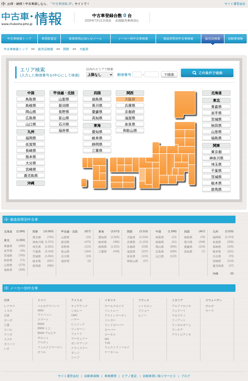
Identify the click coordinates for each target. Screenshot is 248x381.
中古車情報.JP (62, 4)
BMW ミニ (44, 328)
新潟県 (172, 149)
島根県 (120, 161)
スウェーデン (213, 300)
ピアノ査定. (130, 376)
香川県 (128, 179)
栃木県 (185, 158)
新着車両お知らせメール (85, 38)
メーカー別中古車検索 (133, 38)
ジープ (75, 357)
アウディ (43, 342)
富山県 (163, 149)
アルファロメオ (181, 305)
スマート (43, 319)
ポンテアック (79, 343)
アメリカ (76, 300)
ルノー (142, 315)
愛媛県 (116, 179)
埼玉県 (181, 165)
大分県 (103, 169)
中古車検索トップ (19, 38)
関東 (216, 146)
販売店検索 (212, 40)
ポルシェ (43, 337)
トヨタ (8, 310)
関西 (66, 49)
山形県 (180, 142)
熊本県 (96, 173)
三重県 (156, 178)
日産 (7, 315)
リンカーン (78, 328)
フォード (76, 333)
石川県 (156, 147)
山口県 (113, 165)
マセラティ (179, 315)
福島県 (186, 150)
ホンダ (8, 320)
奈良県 (149, 176)
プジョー (143, 310)
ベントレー (111, 310)
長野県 (170, 164)
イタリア (177, 300)
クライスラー (79, 347)
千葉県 (192, 175)
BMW (41, 323)
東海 (97, 125)
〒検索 (169, 74)
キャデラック (79, 305)
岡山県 (128, 168)
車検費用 (110, 376)
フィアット (179, 320)
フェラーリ (179, 310)
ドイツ (42, 300)
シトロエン (145, 305)
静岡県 (172, 179)
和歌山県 (145, 184)
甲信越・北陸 (63, 93)
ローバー (110, 329)
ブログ (185, 376)
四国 (97, 93)
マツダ (8, 334)
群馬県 (178, 158)
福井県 (152, 158)
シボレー (76, 310)
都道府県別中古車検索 (178, 38)
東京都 (183, 171)
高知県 (116, 185)
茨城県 (192, 159)
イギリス (110, 300)
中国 (30, 93)
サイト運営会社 (234, 4)
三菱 (7, 324)
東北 (216, 100)
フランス (143, 300)
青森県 (185, 125)
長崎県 (84, 163)
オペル (42, 351)
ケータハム (111, 351)
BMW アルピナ (47, 332)
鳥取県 (128, 161)
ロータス (110, 334)
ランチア (177, 329)
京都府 (145, 163)
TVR (107, 342)
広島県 (120, 168)
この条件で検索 (207, 72)
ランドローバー (114, 324)
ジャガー (110, 320)
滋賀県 (156, 165)
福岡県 (99, 161)
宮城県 (190, 142)
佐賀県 (90, 163)
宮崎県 (103, 176)
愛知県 (164, 179)
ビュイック (78, 324)
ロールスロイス (114, 305)
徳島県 (128, 185)
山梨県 (175, 171)
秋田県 (180, 134)
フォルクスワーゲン (50, 347)
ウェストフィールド (117, 347)
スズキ (8, 339)
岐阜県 (163, 164)
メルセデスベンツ (49, 305)
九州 (30, 132)
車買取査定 (49, 38)
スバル (8, 329)
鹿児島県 (99, 184)
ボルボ (209, 305)
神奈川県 (180, 178)
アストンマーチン (116, 315)
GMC (74, 315)
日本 (7, 300)
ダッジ (75, 352)
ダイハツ (9, 343)
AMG (41, 310)
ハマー (75, 319)
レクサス (9, 305)
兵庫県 (136, 165)
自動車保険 (235, 38)
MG (107, 338)
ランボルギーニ (181, 324)
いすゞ (8, 348)
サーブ (209, 310)
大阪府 (83, 49)
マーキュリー (79, 338)
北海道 (185, 104)
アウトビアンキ (181, 334)
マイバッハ (44, 314)
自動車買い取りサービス (159, 376)
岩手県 (190, 134)
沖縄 (83, 183)
